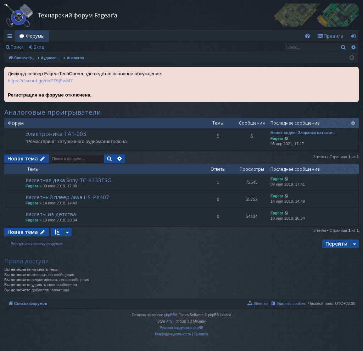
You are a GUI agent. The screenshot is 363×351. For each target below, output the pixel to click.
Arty (169, 321)
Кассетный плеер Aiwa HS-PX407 (67, 197)
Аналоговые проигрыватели (52, 112)
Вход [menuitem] (355, 37)
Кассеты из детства (51, 214)
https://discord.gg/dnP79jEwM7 (40, 80)
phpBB (169, 315)
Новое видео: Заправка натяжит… (303, 133)
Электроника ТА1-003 (56, 134)
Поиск (17, 47)
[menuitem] (307, 36)
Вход (39, 47)
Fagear (276, 138)
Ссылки (11, 37)
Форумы (35, 36)
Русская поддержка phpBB (181, 328)
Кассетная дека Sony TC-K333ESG (68, 179)
